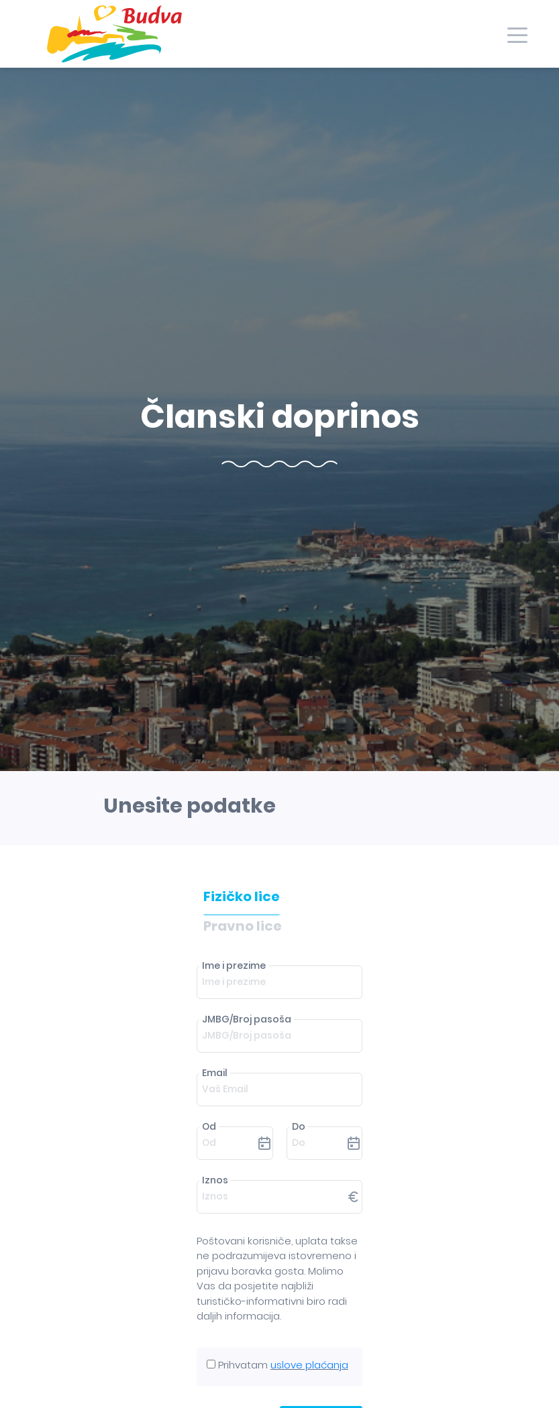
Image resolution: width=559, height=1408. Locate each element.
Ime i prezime (234, 965)
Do (298, 1126)
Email (214, 1072)
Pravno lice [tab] (242, 926)
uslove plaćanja (309, 1365)
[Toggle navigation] (517, 33)
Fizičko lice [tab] (241, 896)
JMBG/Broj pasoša (246, 1019)
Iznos (215, 1180)
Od (209, 1126)
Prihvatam (283, 1365)
